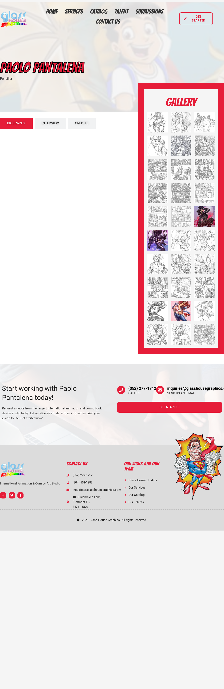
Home (52, 11)
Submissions (149, 11)
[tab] (16, 123)
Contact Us (108, 21)
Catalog (98, 11)
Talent (121, 11)
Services (74, 11)
